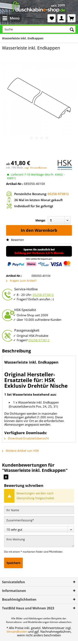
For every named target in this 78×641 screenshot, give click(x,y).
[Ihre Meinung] (39, 541)
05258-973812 (58, 194)
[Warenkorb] (71, 18)
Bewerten (15, 240)
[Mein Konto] (61, 18)
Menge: (40, 220)
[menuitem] (8, 18)
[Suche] (39, 29)
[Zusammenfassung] (39, 520)
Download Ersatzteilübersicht (26, 438)
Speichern (13, 563)
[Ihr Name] (39, 510)
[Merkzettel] (51, 18)
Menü (11, 17)
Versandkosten (17, 631)
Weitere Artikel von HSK (20, 451)
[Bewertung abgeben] (39, 529)
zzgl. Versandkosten (35, 167)
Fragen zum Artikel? (21, 280)
